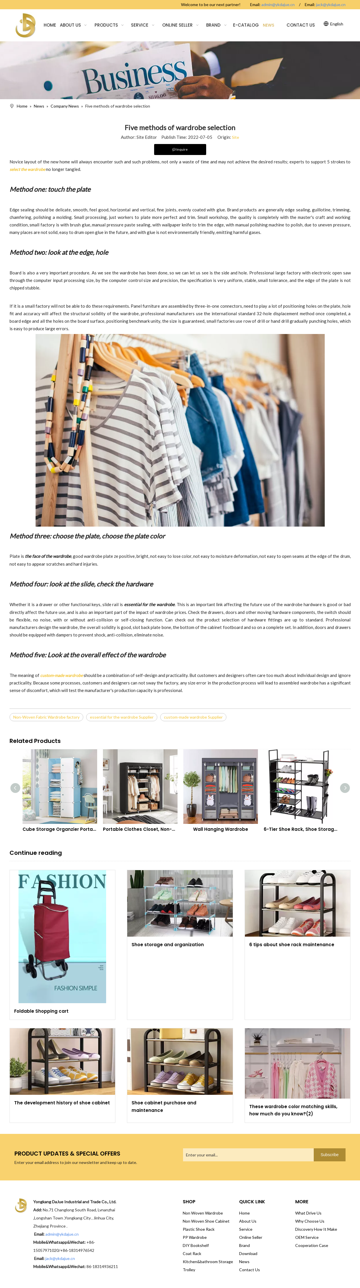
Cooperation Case (311, 1245)
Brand (244, 1245)
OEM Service (307, 1237)
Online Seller (250, 1237)
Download (248, 1253)
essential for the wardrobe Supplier (122, 717)
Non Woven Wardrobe (203, 1213)
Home (244, 1213)
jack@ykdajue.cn (331, 4)
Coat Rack (192, 1253)
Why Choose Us (309, 1221)
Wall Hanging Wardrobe (220, 829)
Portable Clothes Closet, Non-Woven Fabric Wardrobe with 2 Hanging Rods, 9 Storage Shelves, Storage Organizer (140, 829)
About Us (247, 1221)
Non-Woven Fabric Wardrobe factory (46, 717)
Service (245, 1229)
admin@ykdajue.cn (278, 4)
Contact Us (249, 1269)
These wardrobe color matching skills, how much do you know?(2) (293, 1110)
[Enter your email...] (247, 1154)
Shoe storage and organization (168, 945)
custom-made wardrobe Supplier (193, 717)
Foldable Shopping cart (41, 1011)
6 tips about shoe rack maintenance (291, 945)
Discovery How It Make (316, 1229)
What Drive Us (308, 1213)
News (244, 1261)
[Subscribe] (330, 1154)
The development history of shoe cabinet (62, 1103)
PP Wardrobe (195, 1237)
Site (235, 137)
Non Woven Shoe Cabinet (206, 1221)
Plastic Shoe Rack (199, 1229)
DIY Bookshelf (196, 1245)
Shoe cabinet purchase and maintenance (164, 1106)
